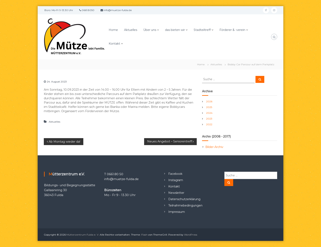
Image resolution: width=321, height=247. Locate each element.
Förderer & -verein (232, 30)
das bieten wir (175, 30)
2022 (209, 124)
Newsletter (176, 193)
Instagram (175, 180)
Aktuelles (130, 30)
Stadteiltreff (202, 30)
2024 (209, 112)
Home (113, 30)
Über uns (149, 30)
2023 (209, 118)
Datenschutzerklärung (184, 199)
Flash (144, 234)
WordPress (190, 234)
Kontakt (114, 43)
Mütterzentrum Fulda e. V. (82, 234)
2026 (209, 101)
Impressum (176, 212)
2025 (209, 107)
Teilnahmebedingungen (185, 205)
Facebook (175, 174)
